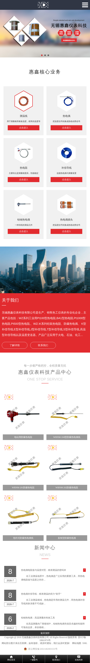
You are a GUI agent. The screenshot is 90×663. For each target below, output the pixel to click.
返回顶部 (45, 633)
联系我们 (43, 345)
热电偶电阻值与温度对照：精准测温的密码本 (43, 570)
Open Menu (85, 5)
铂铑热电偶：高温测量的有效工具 (38, 617)
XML (84, 643)
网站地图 (76, 643)
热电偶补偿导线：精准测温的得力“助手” (41, 594)
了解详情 (15, 345)
